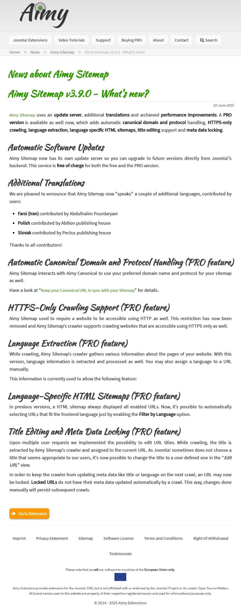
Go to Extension (34, 514)
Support (103, 40)
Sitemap (85, 538)
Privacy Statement (52, 538)
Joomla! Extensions (30, 40)
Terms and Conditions (163, 538)
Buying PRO (132, 40)
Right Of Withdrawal (210, 538)
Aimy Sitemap (23, 115)
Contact (181, 40)
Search (208, 40)
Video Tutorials (71, 40)
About (158, 40)
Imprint (19, 538)
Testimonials (120, 554)
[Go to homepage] (45, 27)
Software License (118, 538)
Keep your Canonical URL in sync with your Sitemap (91, 290)
